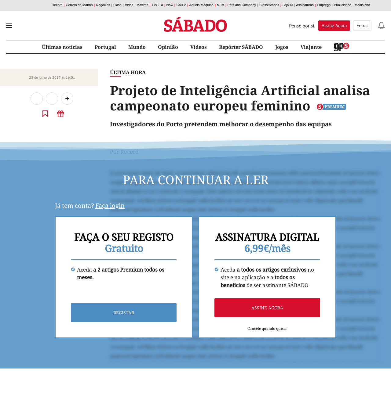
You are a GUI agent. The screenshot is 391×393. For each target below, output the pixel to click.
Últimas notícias (62, 47)
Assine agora (267, 308)
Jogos (281, 47)
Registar (123, 312)
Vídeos (198, 47)
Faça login (110, 205)
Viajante (311, 47)
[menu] (9, 25)
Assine (334, 25)
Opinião (168, 47)
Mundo (137, 47)
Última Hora (128, 72)
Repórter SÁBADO (241, 47)
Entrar (362, 25)
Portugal (105, 47)
